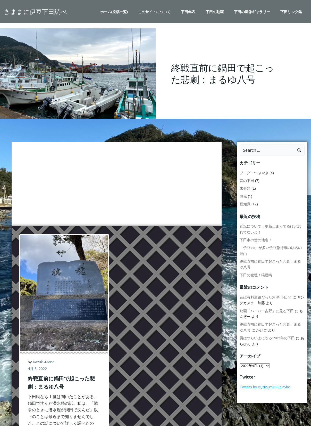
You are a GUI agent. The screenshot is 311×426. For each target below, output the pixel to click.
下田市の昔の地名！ (256, 239)
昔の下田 (247, 180)
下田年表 (188, 11)
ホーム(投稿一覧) (114, 11)
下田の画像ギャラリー (252, 11)
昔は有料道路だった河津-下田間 (265, 297)
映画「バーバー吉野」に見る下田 (267, 310)
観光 (243, 196)
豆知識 (245, 204)
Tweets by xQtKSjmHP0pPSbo (265, 386)
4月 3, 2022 (37, 368)
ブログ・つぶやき (254, 172)
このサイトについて (154, 11)
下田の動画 (215, 11)
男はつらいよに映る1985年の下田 (267, 337)
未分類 (245, 188)
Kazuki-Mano (44, 361)
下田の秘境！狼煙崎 (256, 274)
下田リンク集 (291, 11)
